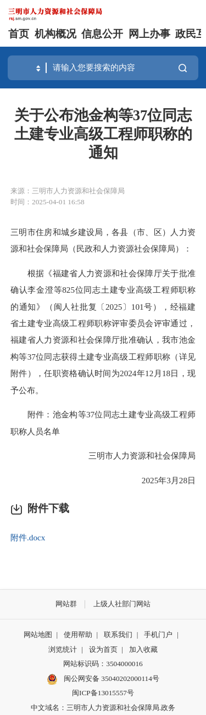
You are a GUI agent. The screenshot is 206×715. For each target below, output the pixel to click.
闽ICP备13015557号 (103, 693)
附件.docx (27, 537)
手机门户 (158, 634)
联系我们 (118, 634)
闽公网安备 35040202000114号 (103, 679)
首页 (18, 34)
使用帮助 (78, 634)
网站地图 (38, 634)
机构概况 (55, 34)
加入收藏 (143, 649)
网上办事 (149, 34)
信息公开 (102, 34)
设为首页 (103, 649)
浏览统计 (62, 649)
